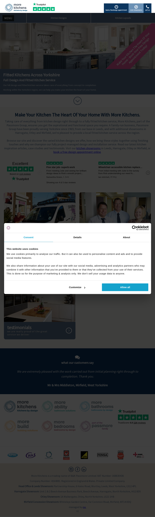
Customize (77, 287)
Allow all (125, 287)
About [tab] (126, 237)
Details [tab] (77, 237)
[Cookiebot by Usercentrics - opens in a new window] (134, 227)
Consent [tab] (28, 237)
